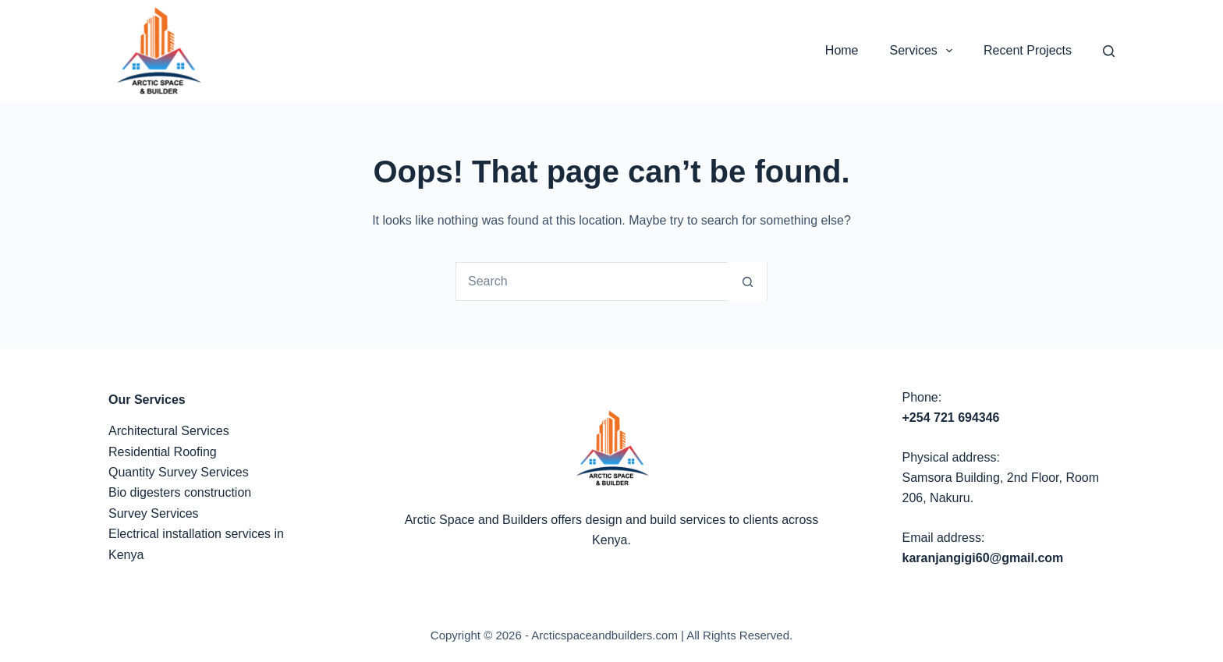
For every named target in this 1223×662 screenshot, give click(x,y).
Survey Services (153, 513)
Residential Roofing (162, 451)
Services (924, 50)
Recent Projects (1028, 50)
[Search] (1109, 51)
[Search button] (747, 281)
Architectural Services (168, 430)
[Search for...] (592, 281)
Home (842, 50)
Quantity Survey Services (178, 472)
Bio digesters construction (179, 492)
